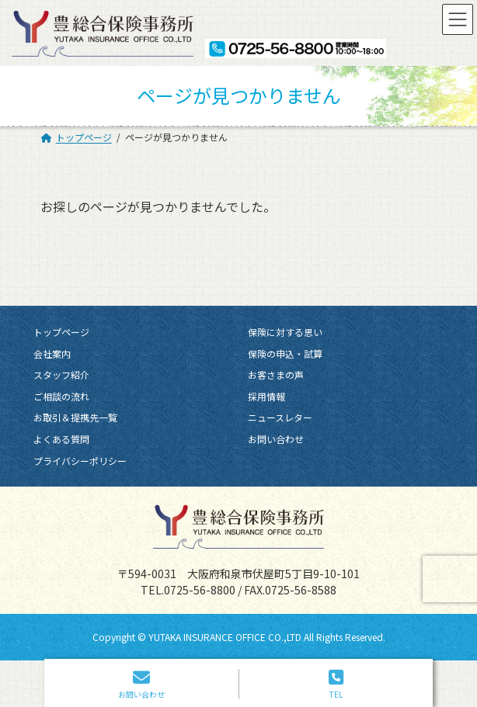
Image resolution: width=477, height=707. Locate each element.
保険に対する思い (285, 331)
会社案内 (52, 352)
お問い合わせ (276, 438)
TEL (336, 684)
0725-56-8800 (199, 589)
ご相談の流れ (61, 396)
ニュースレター (280, 417)
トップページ (61, 331)
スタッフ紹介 (61, 374)
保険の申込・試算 (285, 352)
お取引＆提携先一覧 (75, 417)
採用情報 (266, 396)
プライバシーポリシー (80, 459)
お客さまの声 (276, 374)
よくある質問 (61, 438)
